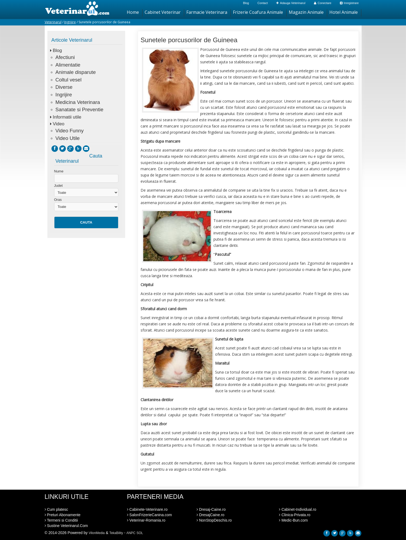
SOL (140, 533)
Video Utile (68, 138)
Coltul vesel (69, 80)
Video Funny (70, 130)
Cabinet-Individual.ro (297, 509)
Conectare (323, 3)
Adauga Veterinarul (291, 3)
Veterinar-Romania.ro (146, 520)
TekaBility (116, 533)
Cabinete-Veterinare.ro (147, 509)
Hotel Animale (343, 12)
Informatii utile (67, 117)
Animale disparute (76, 72)
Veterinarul (53, 22)
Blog (246, 3)
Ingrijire (70, 22)
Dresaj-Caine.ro (211, 509)
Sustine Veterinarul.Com (66, 525)
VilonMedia (97, 533)
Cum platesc (56, 509)
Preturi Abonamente (63, 515)
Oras (58, 200)
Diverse (64, 87)
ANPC (130, 533)
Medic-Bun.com (293, 520)
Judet (58, 186)
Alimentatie (68, 65)
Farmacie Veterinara (206, 12)
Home (133, 12)
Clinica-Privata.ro (294, 515)
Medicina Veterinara (78, 102)
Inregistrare (349, 3)
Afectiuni (65, 57)
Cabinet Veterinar (163, 12)
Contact (263, 3)
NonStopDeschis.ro (214, 520)
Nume (59, 171)
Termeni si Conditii (61, 520)
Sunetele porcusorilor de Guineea (189, 40)
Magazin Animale (306, 12)
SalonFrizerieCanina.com (149, 515)
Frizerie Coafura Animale (258, 12)
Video (58, 123)
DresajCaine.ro (210, 515)
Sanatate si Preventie (79, 109)
